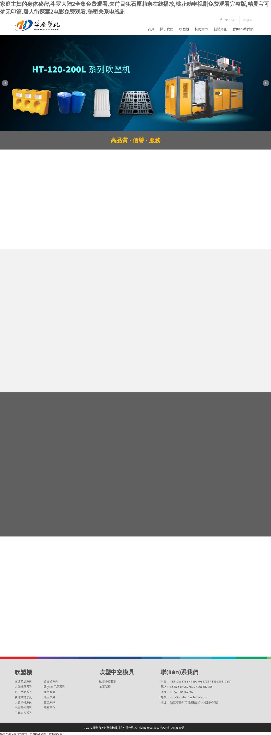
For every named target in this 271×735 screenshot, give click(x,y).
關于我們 (166, 29)
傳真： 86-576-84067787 (177, 692)
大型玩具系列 (23, 687)
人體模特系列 (23, 702)
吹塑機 (184, 29)
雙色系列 (49, 702)
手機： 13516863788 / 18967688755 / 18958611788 (195, 681)
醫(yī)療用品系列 (54, 687)
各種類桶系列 (23, 697)
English (248, 19)
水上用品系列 (23, 692)
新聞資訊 (220, 29)
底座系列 (49, 697)
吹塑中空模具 (108, 681)
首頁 (151, 29)
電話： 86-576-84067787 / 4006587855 (187, 687)
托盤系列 (49, 692)
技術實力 (201, 29)
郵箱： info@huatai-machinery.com (184, 697)
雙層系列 (49, 707)
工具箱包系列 (23, 713)
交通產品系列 (23, 681)
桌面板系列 (51, 681)
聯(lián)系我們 (243, 29)
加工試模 (105, 687)
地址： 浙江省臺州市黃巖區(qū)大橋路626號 (189, 702)
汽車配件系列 (23, 707)
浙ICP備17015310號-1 (173, 727)
